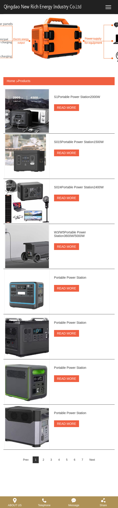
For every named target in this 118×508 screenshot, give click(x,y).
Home (11, 81)
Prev (26, 487)
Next (92, 487)
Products (24, 81)
